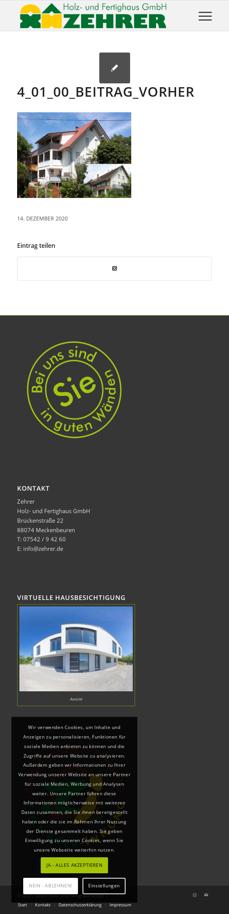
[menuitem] (201, 15)
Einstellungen (104, 885)
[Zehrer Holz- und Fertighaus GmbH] (95, 15)
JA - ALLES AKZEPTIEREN (74, 865)
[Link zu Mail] (206, 895)
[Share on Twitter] (114, 268)
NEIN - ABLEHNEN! (50, 885)
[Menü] (201, 15)
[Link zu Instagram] (194, 895)
